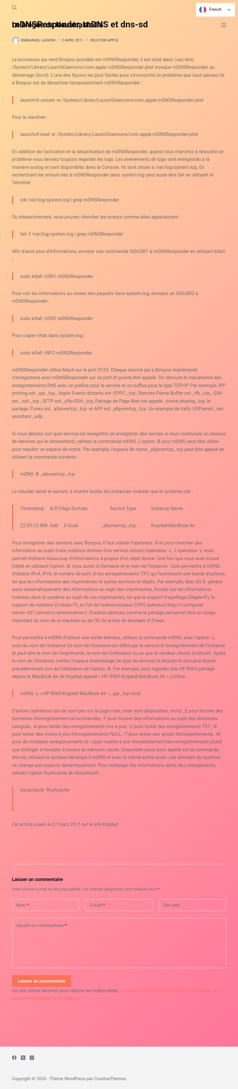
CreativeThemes (110, 1078)
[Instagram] (32, 1057)
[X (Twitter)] (23, 1057)
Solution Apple (104, 40)
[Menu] (223, 25)
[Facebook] (14, 1057)
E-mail (97, 905)
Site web (171, 905)
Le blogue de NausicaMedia (57, 25)
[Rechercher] (14, 7)
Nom (22, 905)
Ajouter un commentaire (41, 925)
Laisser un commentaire (42, 981)
